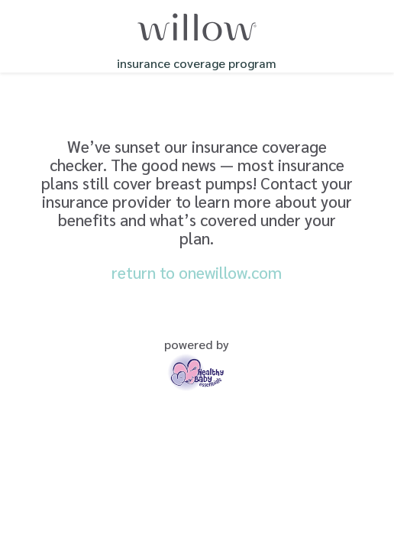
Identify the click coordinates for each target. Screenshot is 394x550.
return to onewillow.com (196, 272)
